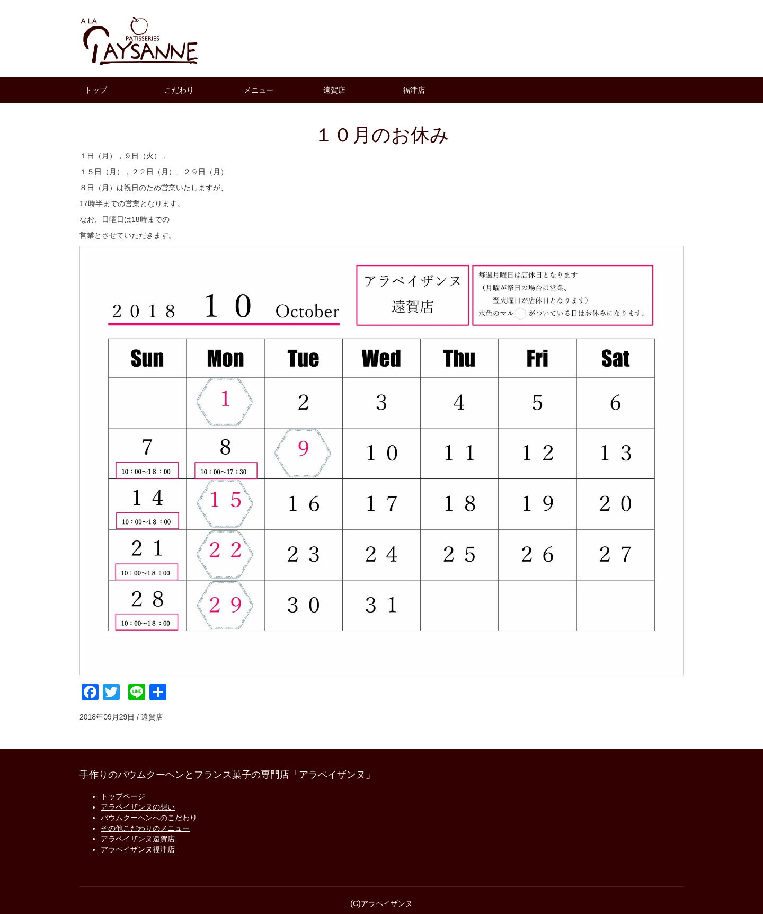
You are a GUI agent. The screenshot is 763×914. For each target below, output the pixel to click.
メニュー (258, 90)
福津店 (414, 90)
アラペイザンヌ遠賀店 (138, 839)
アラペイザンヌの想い (138, 807)
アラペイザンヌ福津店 (138, 849)
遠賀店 (334, 90)
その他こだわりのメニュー (145, 828)
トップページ (123, 796)
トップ (96, 90)
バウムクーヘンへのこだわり (149, 817)
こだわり (179, 90)
